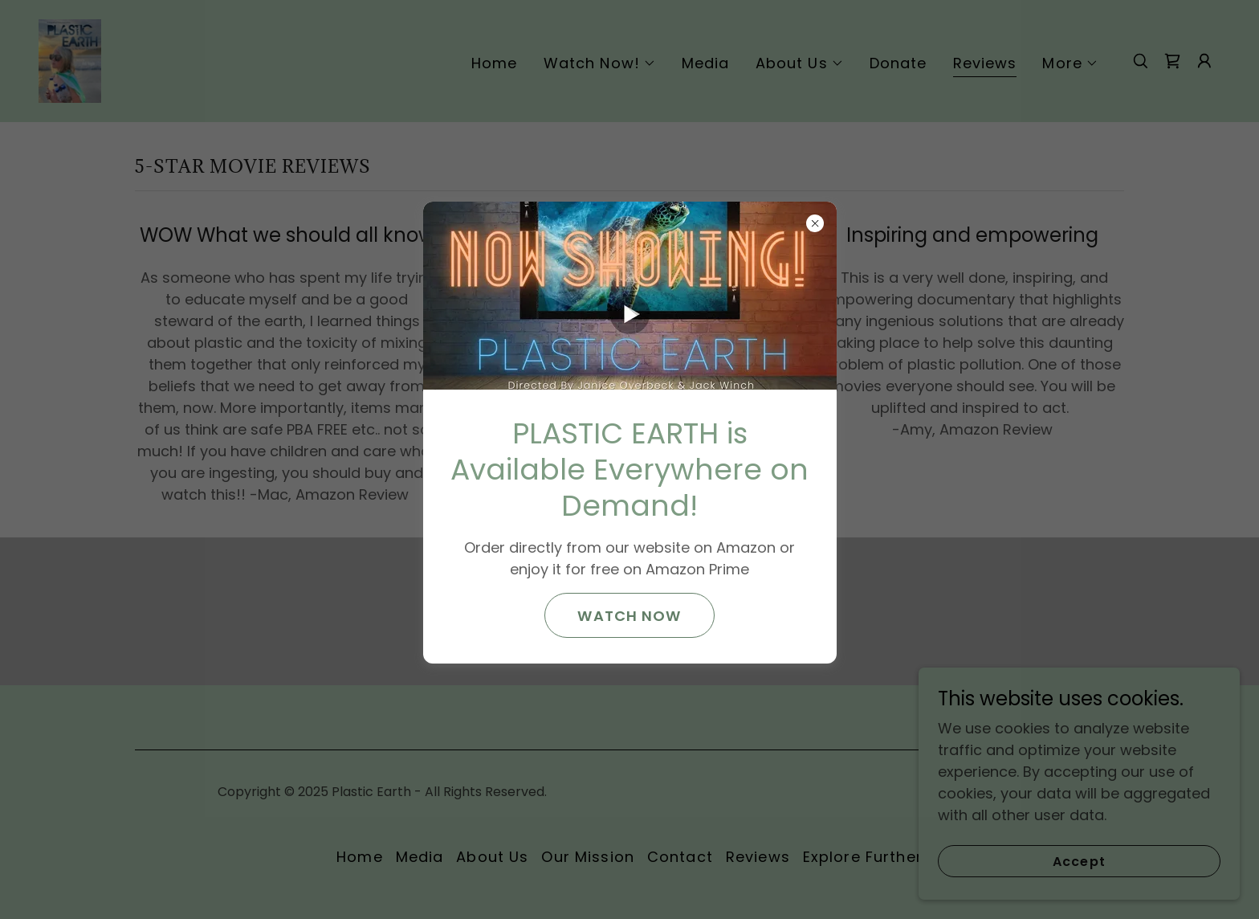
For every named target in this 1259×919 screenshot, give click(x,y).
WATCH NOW (629, 616)
